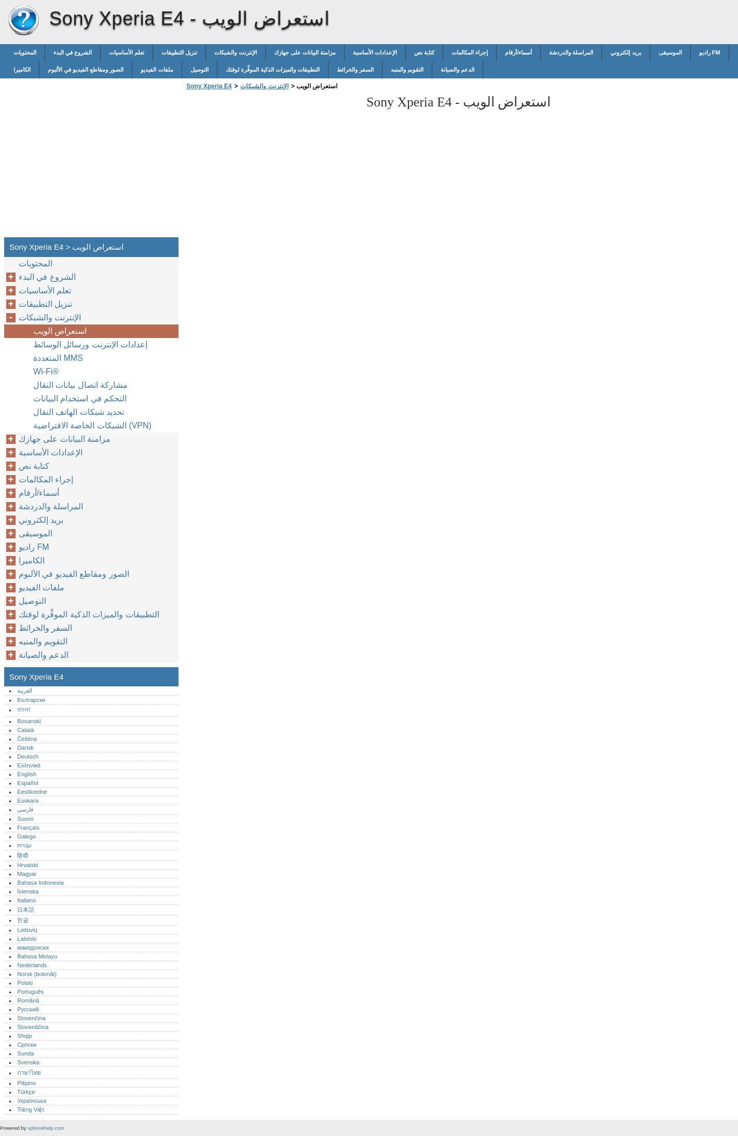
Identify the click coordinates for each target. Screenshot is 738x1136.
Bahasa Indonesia (40, 883)
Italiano (26, 900)
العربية (24, 690)
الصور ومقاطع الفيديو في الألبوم (86, 69)
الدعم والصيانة (457, 69)
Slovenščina (32, 1027)
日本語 (25, 910)
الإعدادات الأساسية (375, 52)
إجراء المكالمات (470, 52)
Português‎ (30, 992)
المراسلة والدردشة (571, 52)
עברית (24, 845)
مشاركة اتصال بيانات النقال (80, 385)
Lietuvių (27, 930)
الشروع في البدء (72, 52)
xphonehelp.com (46, 1128)
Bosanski (28, 721)
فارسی (25, 809)
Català (25, 730)
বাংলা (23, 710)
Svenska (28, 1062)
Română (28, 1000)
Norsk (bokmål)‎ (37, 974)
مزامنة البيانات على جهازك (305, 52)
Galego (26, 836)
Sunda (25, 1053)
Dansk (25, 748)
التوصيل (199, 69)
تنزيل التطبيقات (179, 52)
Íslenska (27, 891)
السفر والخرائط (355, 69)
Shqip (24, 1036)
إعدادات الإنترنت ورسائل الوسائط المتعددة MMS (90, 351)
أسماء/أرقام (518, 52)
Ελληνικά (28, 765)
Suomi (25, 819)
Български (31, 700)
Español (27, 783)
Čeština (27, 739)
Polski (25, 983)
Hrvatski (27, 865)
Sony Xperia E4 (23, 20)
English (26, 774)
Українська (31, 1101)
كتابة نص (424, 52)
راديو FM (709, 52)
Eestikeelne (32, 792)
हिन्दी (22, 856)
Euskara (27, 800)
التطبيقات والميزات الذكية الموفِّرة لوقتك (273, 69)
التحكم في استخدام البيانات (80, 398)
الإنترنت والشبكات (235, 52)
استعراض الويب (60, 331)
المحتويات (24, 52)
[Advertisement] (271, 166)
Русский (28, 1009)
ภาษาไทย (29, 1073)
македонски (33, 947)
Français (28, 827)
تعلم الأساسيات (126, 52)
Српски (26, 1045)
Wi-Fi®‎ (46, 371)
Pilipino (26, 1083)
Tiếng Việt (30, 1109)
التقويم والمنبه (407, 69)
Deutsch (27, 756)
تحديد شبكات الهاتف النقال (78, 412)
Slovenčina (31, 1018)
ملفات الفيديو (157, 69)
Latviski (26, 939)
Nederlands (32, 965)
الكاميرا (22, 69)
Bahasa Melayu (37, 956)
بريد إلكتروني (625, 52)
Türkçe (26, 1092)
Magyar (26, 874)
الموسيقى (670, 52)
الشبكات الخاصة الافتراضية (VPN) (92, 425)
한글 (23, 920)
